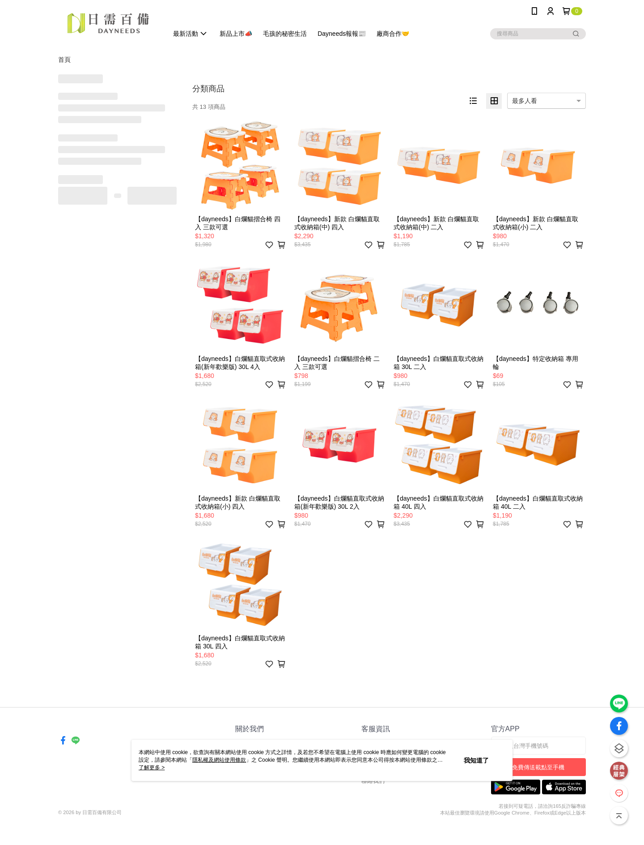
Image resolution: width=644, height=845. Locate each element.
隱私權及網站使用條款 (219, 760)
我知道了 (476, 760)
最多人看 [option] (524, 100)
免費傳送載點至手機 (538, 767)
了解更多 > (152, 767)
